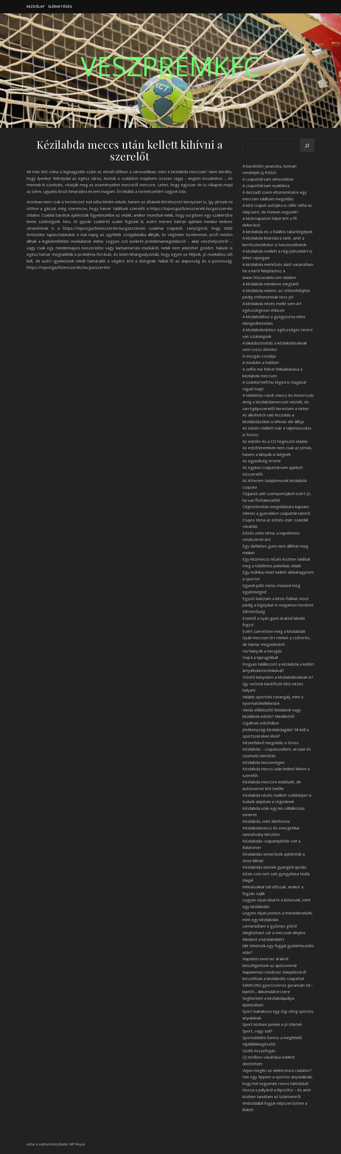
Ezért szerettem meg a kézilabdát (274, 631)
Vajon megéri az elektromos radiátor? (277, 1070)
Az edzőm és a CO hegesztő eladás (275, 441)
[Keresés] (307, 146)
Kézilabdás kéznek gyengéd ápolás (274, 867)
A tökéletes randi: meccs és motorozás (278, 395)
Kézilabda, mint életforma (266, 821)
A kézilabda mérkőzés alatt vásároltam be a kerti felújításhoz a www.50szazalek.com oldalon (277, 271)
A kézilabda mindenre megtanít (270, 283)
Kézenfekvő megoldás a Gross (270, 742)
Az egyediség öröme (261, 460)
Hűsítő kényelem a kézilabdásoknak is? (277, 677)
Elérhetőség (60, 6)
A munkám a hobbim (260, 362)
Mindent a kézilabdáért (263, 939)
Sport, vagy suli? (257, 1031)
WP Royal (76, 1144)
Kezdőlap (36, 6)
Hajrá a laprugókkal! (260, 657)
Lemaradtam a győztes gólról (269, 926)
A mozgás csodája (259, 356)
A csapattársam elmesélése (268, 179)
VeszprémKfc (170, 65)
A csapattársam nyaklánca (266, 185)
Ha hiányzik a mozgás (262, 651)
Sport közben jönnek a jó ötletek (272, 1024)
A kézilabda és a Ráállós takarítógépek (277, 231)
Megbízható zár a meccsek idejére (274, 932)
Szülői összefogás (258, 1050)
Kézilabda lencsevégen (263, 762)
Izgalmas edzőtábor (260, 723)
